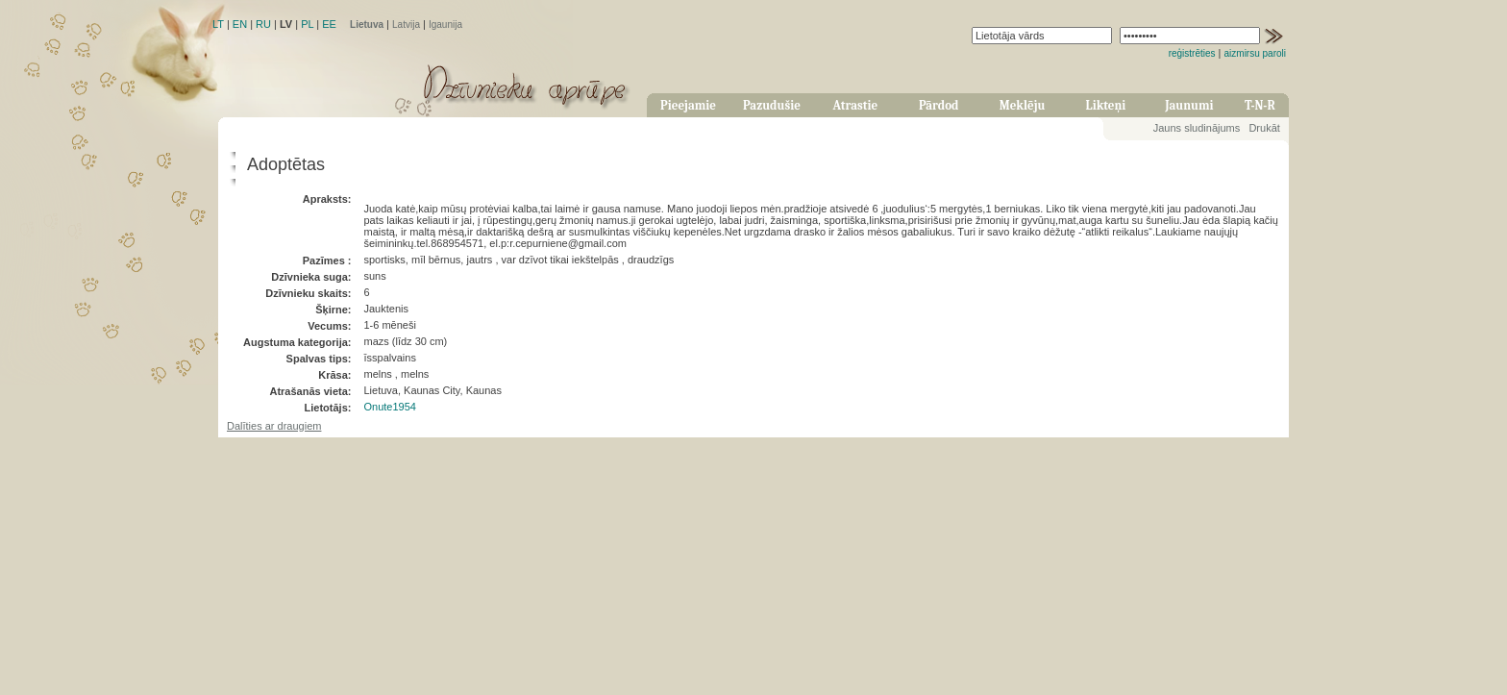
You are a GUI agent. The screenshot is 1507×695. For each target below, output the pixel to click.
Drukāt (1263, 128)
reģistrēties (1192, 53)
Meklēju (1023, 105)
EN (240, 24)
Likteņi (1106, 105)
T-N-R (1260, 105)
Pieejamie (688, 105)
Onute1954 (389, 406)
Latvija (406, 24)
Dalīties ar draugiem (274, 426)
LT (218, 24)
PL (307, 24)
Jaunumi (1189, 105)
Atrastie (854, 105)
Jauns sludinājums (1197, 128)
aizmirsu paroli (1255, 53)
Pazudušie (772, 105)
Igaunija (445, 24)
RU (263, 24)
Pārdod (939, 105)
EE (329, 24)
